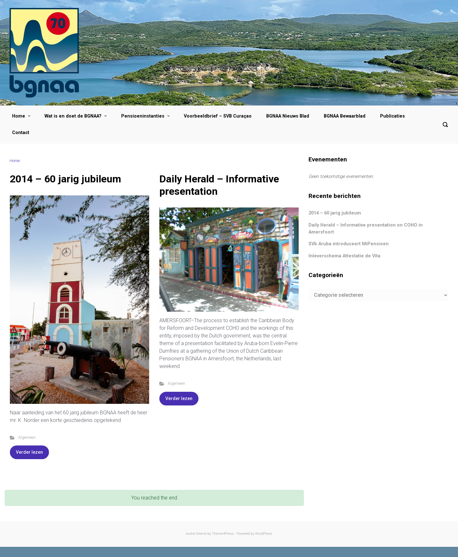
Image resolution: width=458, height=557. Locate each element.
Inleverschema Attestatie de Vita (344, 256)
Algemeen (27, 437)
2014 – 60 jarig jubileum (65, 179)
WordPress (263, 534)
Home (15, 160)
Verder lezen (29, 452)
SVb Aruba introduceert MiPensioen (349, 244)
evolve (190, 534)
